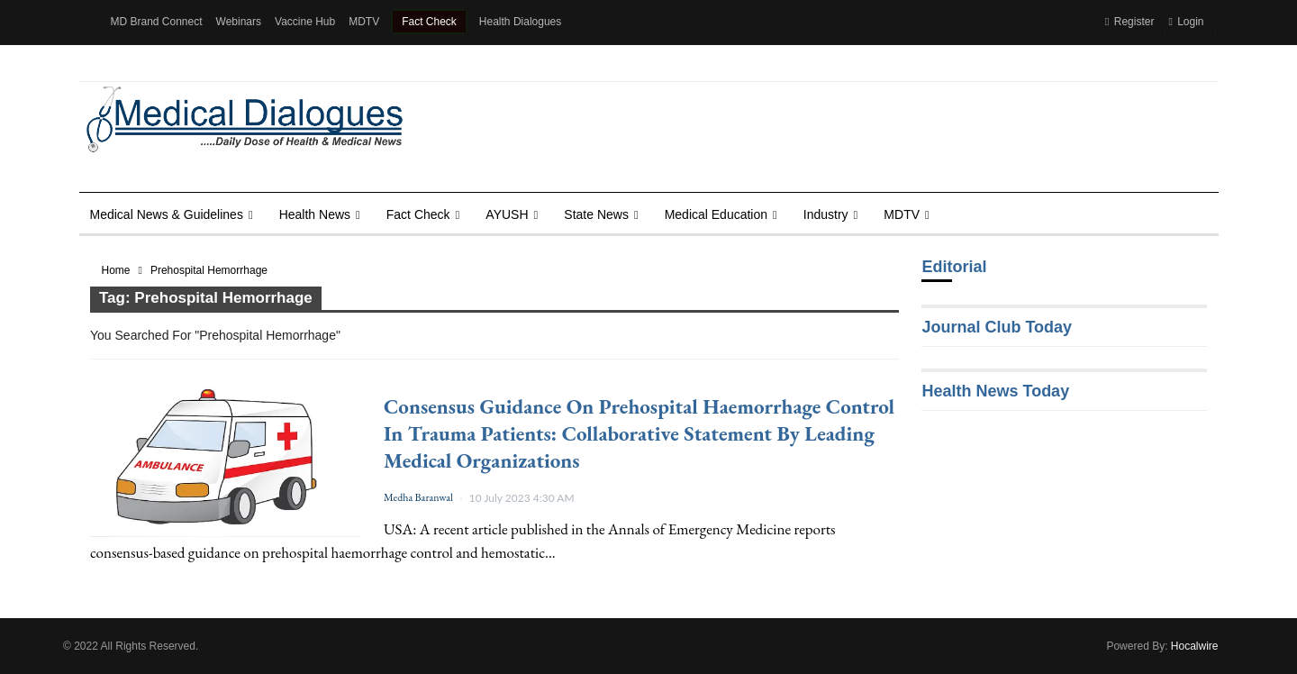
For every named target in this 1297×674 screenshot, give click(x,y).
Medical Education (716, 214)
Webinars (238, 21)
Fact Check (429, 21)
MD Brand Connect (157, 21)
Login (1185, 21)
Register (1129, 21)
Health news (314, 214)
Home (116, 270)
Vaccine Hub (305, 21)
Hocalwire (1195, 646)
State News (596, 214)
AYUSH (506, 214)
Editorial (953, 267)
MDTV (364, 21)
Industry (825, 214)
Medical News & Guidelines (166, 214)
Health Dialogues (520, 21)
